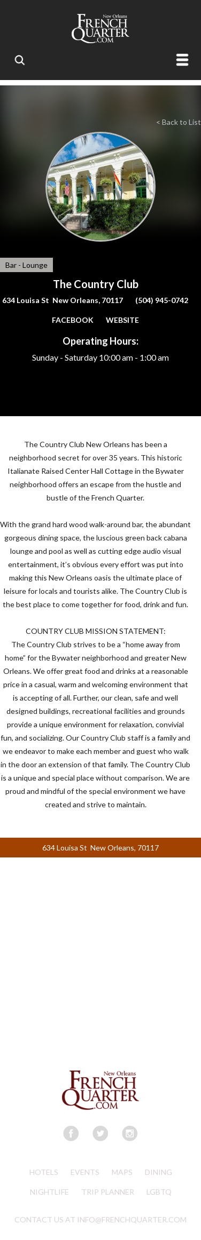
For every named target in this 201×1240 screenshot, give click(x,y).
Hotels (43, 1172)
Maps (122, 1172)
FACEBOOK (73, 319)
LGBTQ (159, 1191)
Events (85, 1172)
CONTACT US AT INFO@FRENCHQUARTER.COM (100, 1219)
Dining (158, 1172)
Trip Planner (107, 1191)
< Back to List (178, 121)
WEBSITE (122, 319)
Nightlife (49, 1191)
